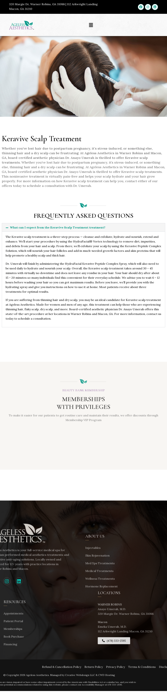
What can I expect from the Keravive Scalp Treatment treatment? (57, 227)
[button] (91, 25)
